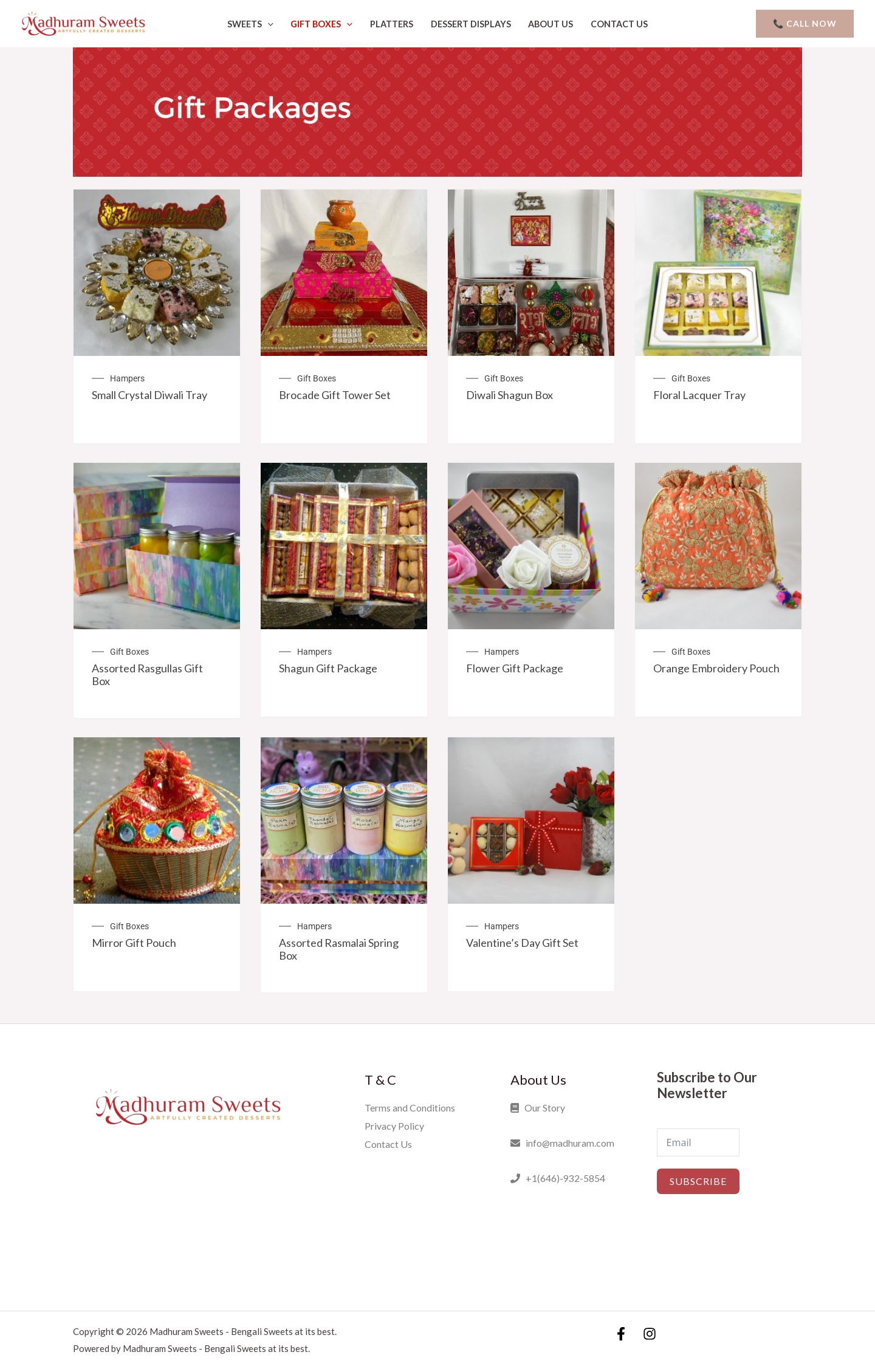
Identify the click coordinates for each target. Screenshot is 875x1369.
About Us (550, 24)
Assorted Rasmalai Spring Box (339, 949)
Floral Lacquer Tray (699, 394)
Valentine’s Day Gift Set (522, 942)
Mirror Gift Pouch (134, 942)
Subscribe (698, 1181)
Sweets (250, 24)
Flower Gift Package (514, 668)
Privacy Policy (394, 1126)
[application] (267, 24)
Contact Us (619, 24)
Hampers (127, 378)
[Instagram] (649, 1333)
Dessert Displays (471, 24)
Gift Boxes (321, 24)
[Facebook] (621, 1333)
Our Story (537, 1107)
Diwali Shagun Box (509, 394)
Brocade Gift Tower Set (335, 394)
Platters (391, 24)
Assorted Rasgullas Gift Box (147, 674)
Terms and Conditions (410, 1107)
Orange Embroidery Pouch (716, 668)
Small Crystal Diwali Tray (149, 394)
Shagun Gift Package (328, 668)
